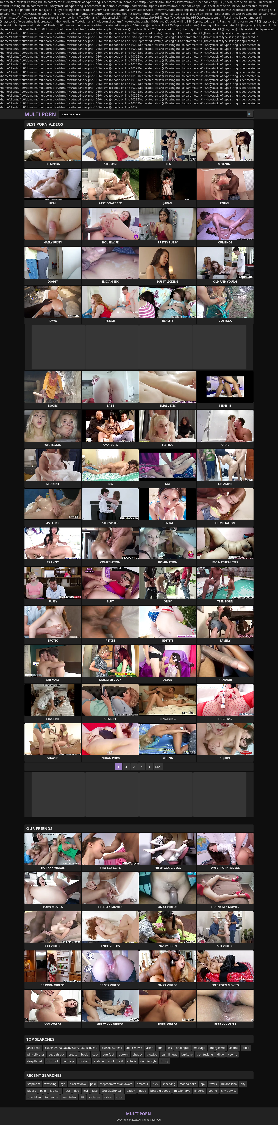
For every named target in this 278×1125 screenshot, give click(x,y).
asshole (99, 1061)
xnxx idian (34, 1097)
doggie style (148, 1061)
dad (76, 1091)
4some (232, 1054)
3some (233, 1048)
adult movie (134, 1048)
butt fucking (205, 1054)
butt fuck (108, 1054)
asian (149, 1048)
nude (142, 1091)
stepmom (33, 1084)
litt (82, 1097)
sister (120, 1097)
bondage (68, 1061)
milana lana (229, 1084)
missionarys (182, 1091)
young (213, 1091)
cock (95, 1054)
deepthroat (34, 1061)
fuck (155, 1084)
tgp (63, 1084)
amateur (142, 1084)
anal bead (33, 1048)
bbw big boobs (160, 1091)
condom (84, 1061)
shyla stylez (228, 1091)
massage (199, 1048)
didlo (246, 1048)
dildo (220, 1054)
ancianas (94, 1097)
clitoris (131, 1061)
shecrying (168, 1084)
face (95, 1091)
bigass (31, 1091)
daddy (131, 1091)
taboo (108, 1097)
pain (43, 1091)
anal (160, 1048)
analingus (182, 1048)
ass (170, 1048)
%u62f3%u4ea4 (112, 1048)
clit (121, 1061)
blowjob (152, 1054)
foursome (51, 1097)
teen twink (69, 1097)
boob (84, 1054)
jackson (55, 1091)
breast (72, 1054)
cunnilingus (169, 1054)
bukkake (187, 1054)
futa (67, 1091)
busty (164, 1061)
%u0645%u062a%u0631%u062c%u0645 (71, 1048)
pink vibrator (35, 1054)
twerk (213, 1084)
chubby (138, 1054)
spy (203, 1084)
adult (111, 1061)
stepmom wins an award (116, 1084)
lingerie (199, 1091)
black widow (78, 1084)
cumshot (52, 1061)
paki (93, 1084)
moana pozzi (188, 1084)
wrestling (50, 1084)
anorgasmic (217, 1048)
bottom (124, 1054)
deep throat (56, 1054)
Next (158, 766)
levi (85, 1091)
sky (243, 1084)
